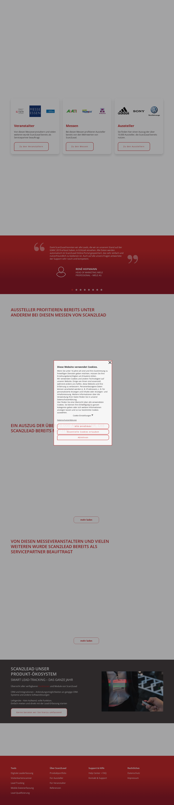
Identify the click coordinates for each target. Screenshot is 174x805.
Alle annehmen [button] (83, 426)
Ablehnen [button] (83, 437)
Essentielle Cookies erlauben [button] (83, 432)
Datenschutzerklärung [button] (67, 420)
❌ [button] (109, 362)
